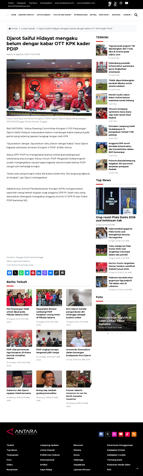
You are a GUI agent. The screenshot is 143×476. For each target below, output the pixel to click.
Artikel (93, 15)
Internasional (81, 15)
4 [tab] (120, 333)
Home (13, 28)
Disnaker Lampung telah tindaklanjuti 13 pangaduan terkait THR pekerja (122, 130)
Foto (99, 297)
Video (10, 464)
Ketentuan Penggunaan (120, 445)
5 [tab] (124, 333)
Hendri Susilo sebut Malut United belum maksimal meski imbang (121, 97)
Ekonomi (116, 15)
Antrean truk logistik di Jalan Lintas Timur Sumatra (115, 321)
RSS (109, 469)
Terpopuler (21, 3)
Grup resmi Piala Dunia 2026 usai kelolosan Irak (116, 219)
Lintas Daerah (43, 15)
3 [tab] (116, 333)
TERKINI (102, 37)
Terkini (11, 3)
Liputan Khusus (82, 469)
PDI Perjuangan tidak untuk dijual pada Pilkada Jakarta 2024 (18, 312)
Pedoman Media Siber (118, 464)
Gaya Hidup (104, 15)
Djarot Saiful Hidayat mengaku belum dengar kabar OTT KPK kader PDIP (75, 28)
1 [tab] (107, 333)
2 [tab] (112, 333)
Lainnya (126, 15)
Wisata (77, 450)
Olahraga (78, 460)
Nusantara (12, 469)
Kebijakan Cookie (116, 455)
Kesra (76, 455)
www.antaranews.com (64, 3)
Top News (33, 3)
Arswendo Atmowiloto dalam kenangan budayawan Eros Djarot (78, 352)
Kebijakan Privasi (116, 450)
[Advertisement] (49, 225)
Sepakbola (79, 464)
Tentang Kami (46, 3)
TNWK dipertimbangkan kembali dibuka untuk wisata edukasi (121, 83)
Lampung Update (26, 15)
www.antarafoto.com (86, 3)
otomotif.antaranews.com (19, 6)
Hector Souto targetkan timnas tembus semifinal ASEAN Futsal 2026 (122, 266)
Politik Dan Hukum (62, 15)
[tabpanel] (116, 317)
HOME (13, 15)
